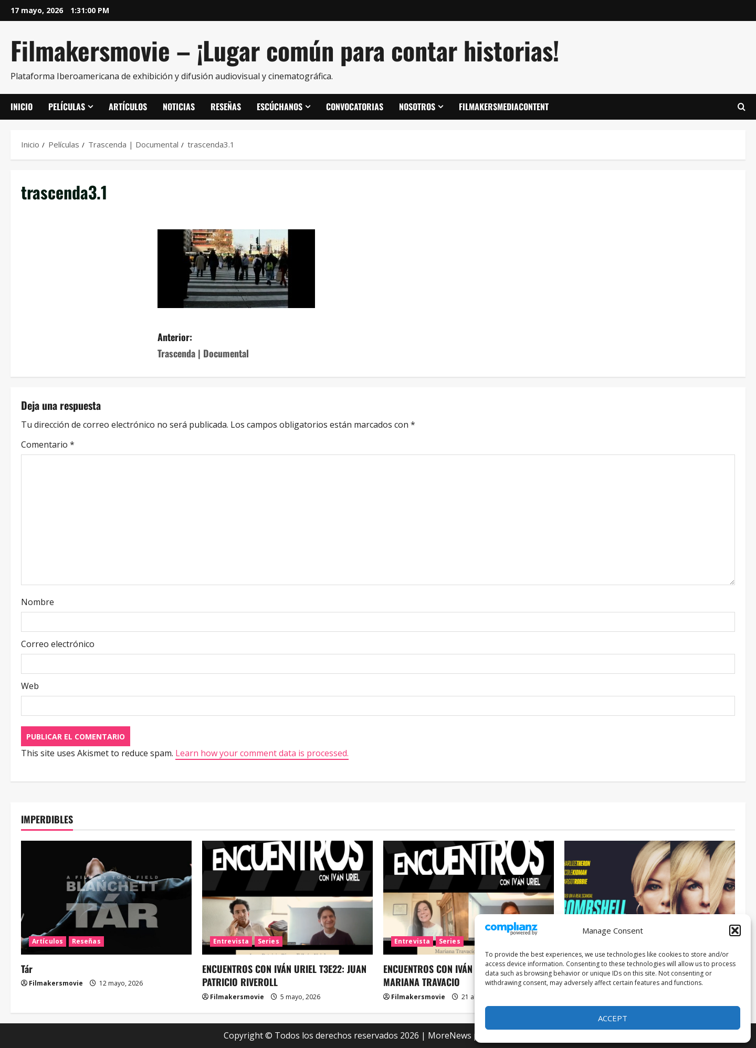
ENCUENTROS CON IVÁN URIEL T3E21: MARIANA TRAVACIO (453, 975)
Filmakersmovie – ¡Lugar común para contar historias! (284, 50)
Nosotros (417, 106)
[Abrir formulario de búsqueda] (742, 107)
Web (30, 686)
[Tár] (106, 898)
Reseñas (226, 106)
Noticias (179, 106)
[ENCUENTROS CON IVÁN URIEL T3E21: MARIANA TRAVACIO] (468, 898)
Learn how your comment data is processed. (262, 753)
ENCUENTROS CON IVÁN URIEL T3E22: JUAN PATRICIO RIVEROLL (284, 975)
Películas (66, 106)
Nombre (37, 602)
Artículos (128, 106)
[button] (735, 930)
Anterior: (268, 345)
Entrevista (231, 941)
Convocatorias (354, 106)
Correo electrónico (57, 644)
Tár (27, 969)
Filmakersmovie (56, 983)
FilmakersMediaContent (504, 106)
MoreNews (449, 1035)
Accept (612, 1018)
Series (268, 941)
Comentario (48, 444)
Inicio (21, 106)
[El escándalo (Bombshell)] (649, 898)
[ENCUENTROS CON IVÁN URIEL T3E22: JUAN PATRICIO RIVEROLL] (287, 898)
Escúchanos (279, 106)
